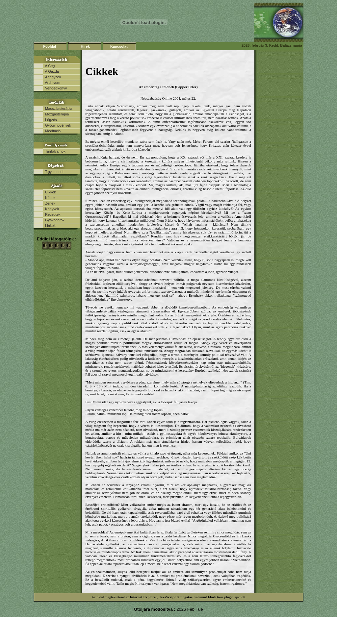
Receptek (52, 214)
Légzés (50, 120)
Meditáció (52, 131)
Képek (49, 198)
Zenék (49, 203)
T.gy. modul (53, 172)
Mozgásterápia (56, 114)
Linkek (49, 226)
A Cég (49, 66)
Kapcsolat (119, 46)
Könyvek (51, 209)
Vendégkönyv (55, 88)
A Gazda (51, 71)
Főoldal (49, 46)
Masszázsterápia (57, 109)
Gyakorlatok (54, 220)
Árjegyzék (52, 77)
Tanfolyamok (54, 151)
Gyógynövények (57, 125)
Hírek (85, 46)
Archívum (51, 83)
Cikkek (49, 192)
